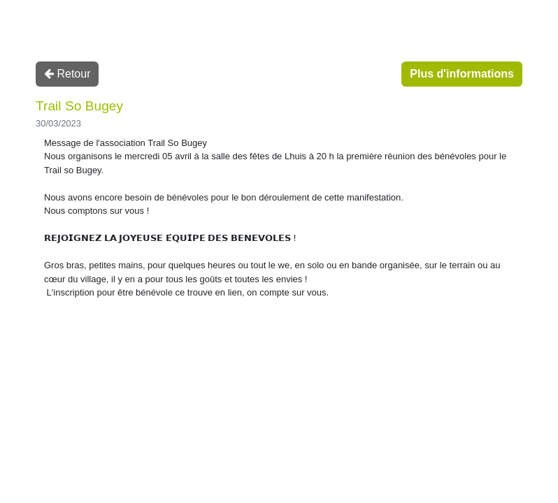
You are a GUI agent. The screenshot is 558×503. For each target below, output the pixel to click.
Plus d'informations (462, 74)
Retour (67, 74)
